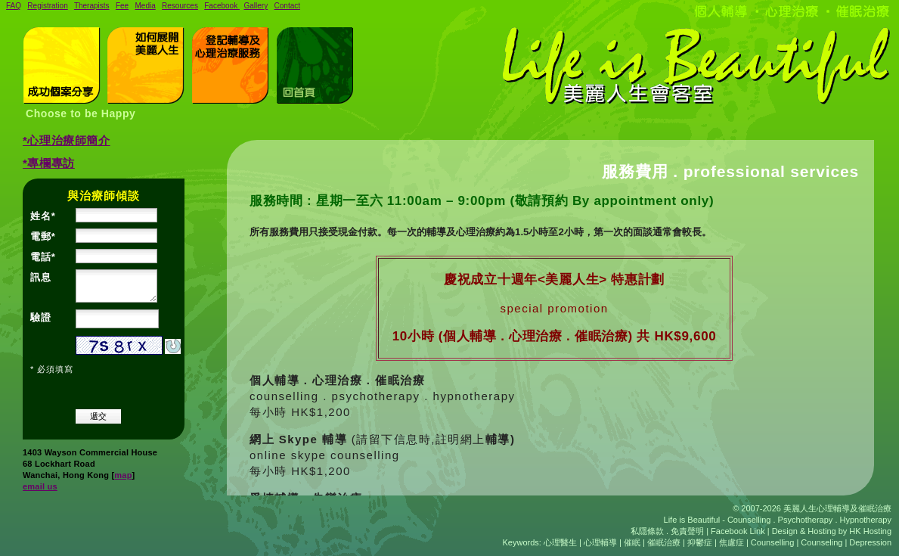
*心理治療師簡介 (66, 140)
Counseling (821, 542)
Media (145, 6)
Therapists (92, 6)
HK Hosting (870, 531)
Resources (180, 6)
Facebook (222, 6)
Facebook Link (739, 531)
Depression (870, 542)
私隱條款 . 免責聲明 (667, 531)
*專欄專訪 (49, 163)
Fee (122, 6)
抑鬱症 (699, 542)
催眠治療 (663, 542)
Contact (287, 6)
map (123, 475)
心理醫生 (560, 542)
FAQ (13, 6)
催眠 (632, 542)
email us (40, 486)
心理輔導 (600, 542)
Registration (47, 6)
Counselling (772, 542)
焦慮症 (731, 542)
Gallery (256, 6)
